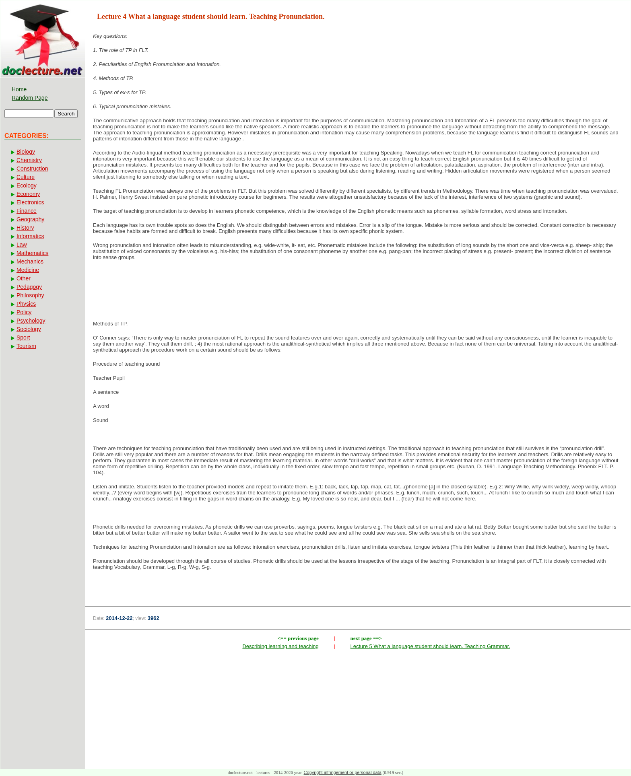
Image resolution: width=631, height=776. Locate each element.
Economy (28, 194)
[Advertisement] (357, 293)
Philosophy (30, 295)
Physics (26, 304)
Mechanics (29, 261)
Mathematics (32, 253)
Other (23, 278)
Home (19, 89)
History (25, 227)
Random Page (30, 98)
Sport (23, 337)
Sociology (28, 329)
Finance (26, 211)
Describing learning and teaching (280, 646)
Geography (30, 219)
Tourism (26, 346)
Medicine (27, 270)
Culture (25, 177)
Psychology (30, 320)
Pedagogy (29, 287)
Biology (25, 151)
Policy (23, 312)
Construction (32, 168)
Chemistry (29, 160)
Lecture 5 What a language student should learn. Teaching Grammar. (430, 646)
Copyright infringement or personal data (342, 772)
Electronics (30, 202)
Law (21, 244)
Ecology (26, 185)
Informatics (30, 236)
